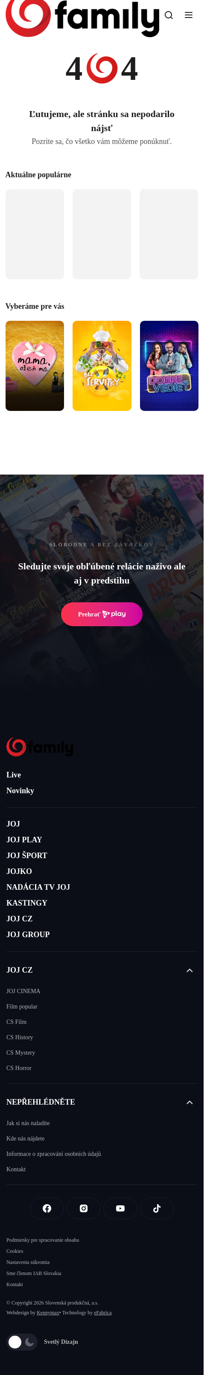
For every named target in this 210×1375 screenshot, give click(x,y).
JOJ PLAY (24, 840)
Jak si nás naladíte (28, 1123)
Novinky (20, 790)
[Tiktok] (157, 1208)
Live (13, 775)
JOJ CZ (19, 919)
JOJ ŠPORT (26, 855)
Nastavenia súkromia (28, 1262)
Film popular (22, 1006)
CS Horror (19, 1068)
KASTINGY (26, 903)
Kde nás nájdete (25, 1138)
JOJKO (19, 871)
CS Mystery (20, 1053)
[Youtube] (120, 1208)
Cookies (14, 1251)
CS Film (16, 1022)
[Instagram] (84, 1208)
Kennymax (48, 1313)
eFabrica (102, 1313)
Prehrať (102, 614)
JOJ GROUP (28, 934)
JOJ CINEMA (23, 991)
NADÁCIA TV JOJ (38, 887)
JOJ (13, 824)
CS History (19, 1037)
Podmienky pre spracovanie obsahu (42, 1240)
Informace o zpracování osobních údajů (53, 1154)
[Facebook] (47, 1208)
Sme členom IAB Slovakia (33, 1273)
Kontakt (16, 1169)
